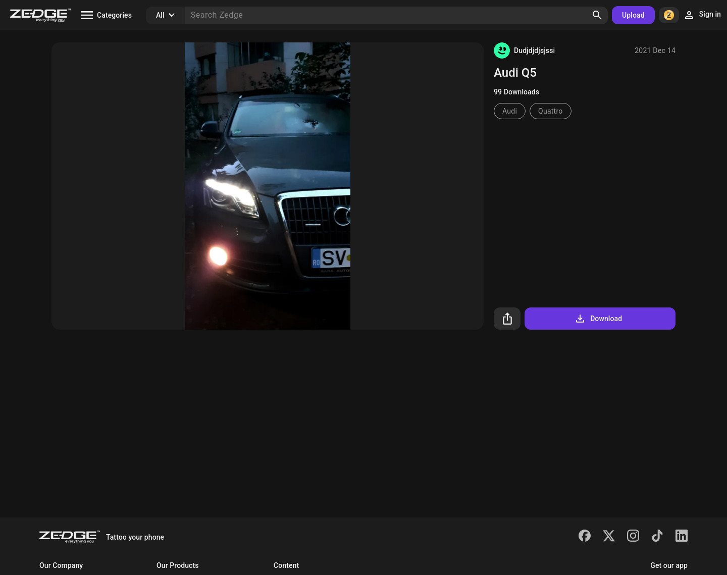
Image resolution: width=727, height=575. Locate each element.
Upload (633, 15)
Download (598, 318)
